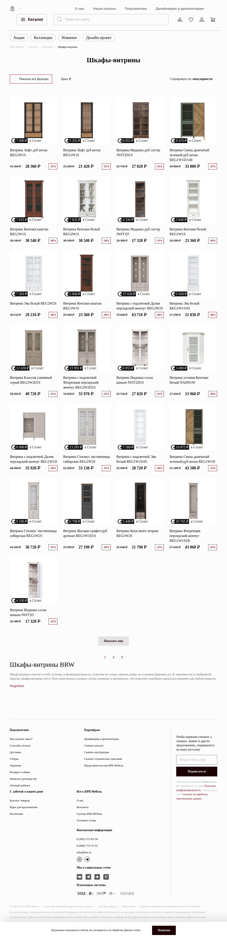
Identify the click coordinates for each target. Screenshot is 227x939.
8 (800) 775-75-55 (87, 845)
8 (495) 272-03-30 (87, 839)
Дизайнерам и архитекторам (180, 9)
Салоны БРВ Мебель (89, 813)
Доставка (15, 752)
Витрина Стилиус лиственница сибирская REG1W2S (33, 533)
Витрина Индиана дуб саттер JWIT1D (138, 231)
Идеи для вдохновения (23, 807)
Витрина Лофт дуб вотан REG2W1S (28, 152)
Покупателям (136, 9)
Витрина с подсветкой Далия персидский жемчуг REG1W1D (33, 459)
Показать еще (113, 641)
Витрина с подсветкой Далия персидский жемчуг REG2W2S (139, 305)
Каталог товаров (20, 800)
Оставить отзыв (86, 820)
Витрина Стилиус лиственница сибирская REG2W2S (86, 459)
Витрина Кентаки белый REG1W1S (188, 231)
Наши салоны (104, 9)
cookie (136, 930)
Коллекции (43, 37)
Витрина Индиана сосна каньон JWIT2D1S (134, 380)
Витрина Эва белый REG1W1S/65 (184, 305)
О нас (79, 9)
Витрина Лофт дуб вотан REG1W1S (82, 152)
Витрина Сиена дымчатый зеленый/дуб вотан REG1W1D (192, 459)
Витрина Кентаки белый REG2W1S (81, 231)
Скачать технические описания (103, 758)
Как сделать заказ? (21, 739)
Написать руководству (23, 778)
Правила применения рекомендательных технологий (170, 906)
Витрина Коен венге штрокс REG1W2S (137, 533)
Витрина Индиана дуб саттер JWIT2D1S (138, 152)
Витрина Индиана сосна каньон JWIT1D (28, 612)
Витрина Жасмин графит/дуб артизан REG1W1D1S (85, 533)
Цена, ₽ (66, 79)
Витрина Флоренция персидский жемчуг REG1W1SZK (185, 535)
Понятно (164, 930)
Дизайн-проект (99, 37)
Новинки (69, 37)
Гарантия (15, 765)
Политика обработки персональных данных (69, 906)
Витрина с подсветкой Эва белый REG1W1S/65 (136, 459)
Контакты (83, 807)
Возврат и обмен (20, 772)
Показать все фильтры (34, 79)
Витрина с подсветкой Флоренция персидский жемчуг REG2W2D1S (80, 382)
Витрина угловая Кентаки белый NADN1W (189, 380)
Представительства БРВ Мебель (103, 765)
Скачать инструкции (96, 752)
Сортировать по (191, 79)
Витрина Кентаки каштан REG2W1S (29, 231)
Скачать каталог (94, 745)
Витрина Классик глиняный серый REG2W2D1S (31, 380)
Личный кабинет (20, 785)
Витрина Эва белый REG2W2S (33, 303)
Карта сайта (128, 906)
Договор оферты (107, 906)
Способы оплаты (20, 745)
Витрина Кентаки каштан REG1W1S (82, 305)
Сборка (14, 758)
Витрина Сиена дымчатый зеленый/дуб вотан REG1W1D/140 (189, 155)
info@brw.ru (84, 852)
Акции (19, 37)
